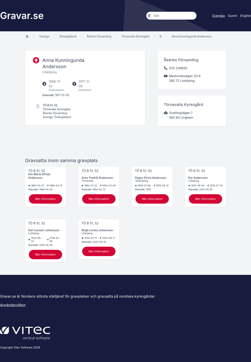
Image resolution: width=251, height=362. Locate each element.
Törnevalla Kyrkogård (136, 36)
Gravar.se (22, 15)
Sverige (44, 36)
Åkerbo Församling (99, 36)
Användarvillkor (13, 305)
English (245, 16)
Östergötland (67, 36)
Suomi (232, 16)
